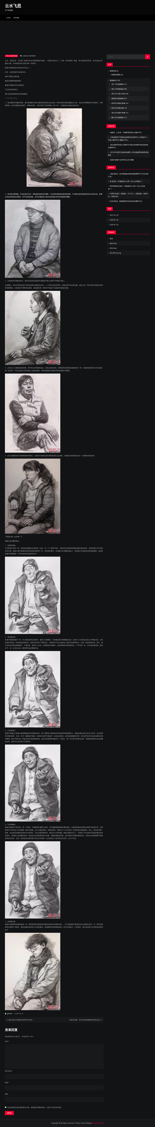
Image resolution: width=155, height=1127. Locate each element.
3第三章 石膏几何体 (118, 93)
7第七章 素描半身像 (11, 56)
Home (8, 18)
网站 (6, 1094)
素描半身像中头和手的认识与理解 (122, 160)
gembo (9, 1013)
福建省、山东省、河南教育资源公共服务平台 (126, 132)
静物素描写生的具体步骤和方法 (131, 201)
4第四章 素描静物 (117, 98)
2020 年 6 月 (114, 220)
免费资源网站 (116, 74)
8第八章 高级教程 (117, 117)
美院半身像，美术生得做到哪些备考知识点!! (84, 1020)
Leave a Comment (29, 56)
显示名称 (9, 1071)
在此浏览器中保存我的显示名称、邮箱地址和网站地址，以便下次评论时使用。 (35, 1107)
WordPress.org (115, 253)
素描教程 (113, 80)
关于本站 (16, 18)
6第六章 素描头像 (117, 108)
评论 (7, 1041)
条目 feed (113, 243)
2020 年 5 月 (114, 224)
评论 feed (113, 248)
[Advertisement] (77, 35)
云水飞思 (13, 5)
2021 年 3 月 (114, 215)
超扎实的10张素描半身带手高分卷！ (21, 1020)
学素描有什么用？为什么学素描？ (130, 181)
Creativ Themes (98, 1123)
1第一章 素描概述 (117, 84)
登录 (111, 238)
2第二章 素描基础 (117, 89)
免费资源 (113, 71)
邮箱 (7, 1082)
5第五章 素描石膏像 (118, 103)
